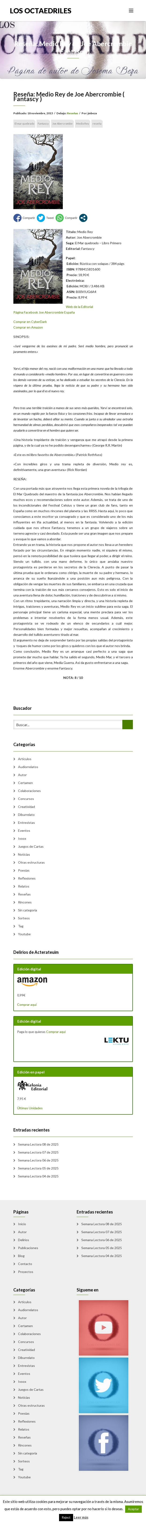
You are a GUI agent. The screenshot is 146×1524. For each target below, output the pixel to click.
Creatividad (26, 807)
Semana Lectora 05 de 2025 (38, 1168)
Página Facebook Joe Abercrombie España (44, 312)
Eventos (24, 830)
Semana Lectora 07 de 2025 (38, 1152)
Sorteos (24, 918)
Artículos (24, 759)
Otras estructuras (31, 862)
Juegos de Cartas (31, 846)
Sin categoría (27, 910)
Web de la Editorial (79, 307)
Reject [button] (66, 1517)
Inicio (22, 1224)
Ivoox (22, 838)
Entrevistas (26, 823)
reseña (97, 123)
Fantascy (43, 123)
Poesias (24, 870)
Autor (22, 775)
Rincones (25, 902)
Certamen (25, 783)
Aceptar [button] (133, 1509)
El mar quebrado (24, 123)
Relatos (23, 886)
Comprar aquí (27, 1004)
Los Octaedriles (40, 10)
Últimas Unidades (30, 1108)
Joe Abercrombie (62, 123)
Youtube (24, 934)
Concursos (26, 799)
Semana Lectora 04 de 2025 (38, 1176)
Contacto (25, 1264)
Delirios (23, 1240)
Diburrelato (26, 815)
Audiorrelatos (28, 767)
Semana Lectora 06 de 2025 (38, 1160)
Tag (20, 926)
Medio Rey (82, 123)
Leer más (81, 1517)
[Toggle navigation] (131, 10)
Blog (21, 1256)
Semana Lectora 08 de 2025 (38, 1144)
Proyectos (25, 1272)
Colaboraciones (29, 791)
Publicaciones (28, 1248)
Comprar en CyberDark (30, 322)
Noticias (24, 854)
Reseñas (72, 113)
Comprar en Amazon (28, 327)
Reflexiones (27, 878)
